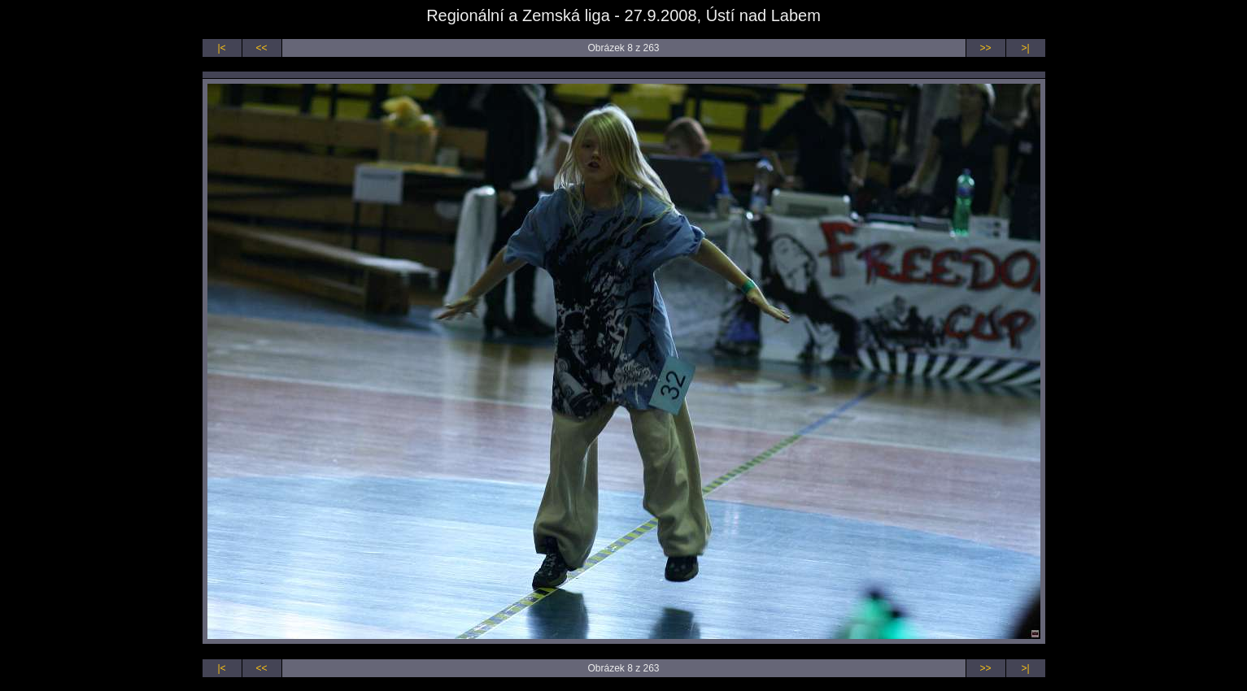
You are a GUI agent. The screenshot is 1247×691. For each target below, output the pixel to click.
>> (985, 48)
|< (221, 48)
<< (261, 48)
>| (1025, 48)
